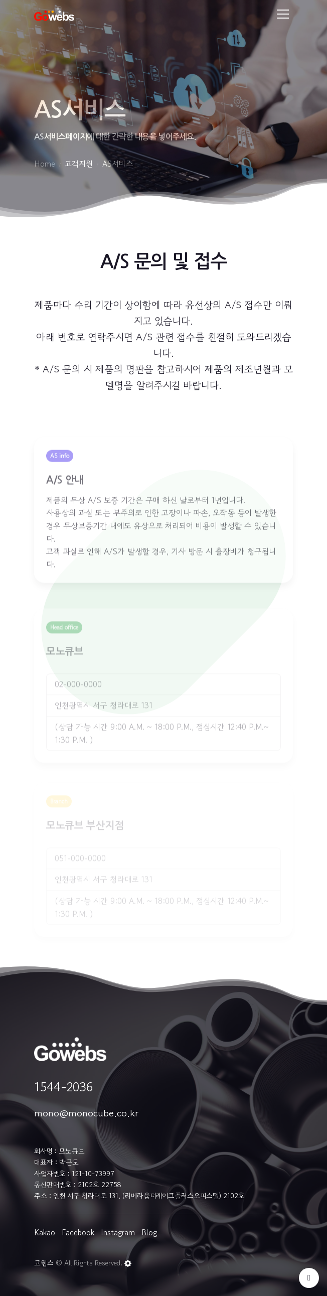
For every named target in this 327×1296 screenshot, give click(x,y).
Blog (149, 1232)
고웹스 (44, 1263)
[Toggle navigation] (283, 14)
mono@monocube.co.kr (86, 1113)
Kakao (44, 1232)
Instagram (118, 1232)
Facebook (78, 1232)
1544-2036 (63, 1087)
